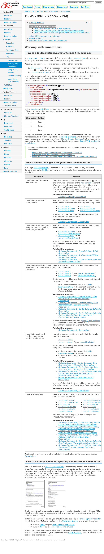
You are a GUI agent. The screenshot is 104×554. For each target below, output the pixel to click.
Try (4, 119)
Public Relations (10, 171)
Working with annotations (60, 11)
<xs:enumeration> (66, 405)
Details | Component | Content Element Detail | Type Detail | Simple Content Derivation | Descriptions (79, 453)
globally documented (90, 325)
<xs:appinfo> (36, 68)
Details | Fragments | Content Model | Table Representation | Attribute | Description (77, 369)
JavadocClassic (10, 105)
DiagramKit (8, 88)
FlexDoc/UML (8, 109)
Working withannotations (13, 64)
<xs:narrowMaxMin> (86, 280)
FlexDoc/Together (11, 116)
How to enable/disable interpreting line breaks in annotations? (62, 32)
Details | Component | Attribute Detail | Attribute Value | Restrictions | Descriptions (77, 437)
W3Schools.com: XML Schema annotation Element (53, 156)
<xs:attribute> (87, 211)
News (37, 7)
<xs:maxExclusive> (67, 412)
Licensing (62, 7)
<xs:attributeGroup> (90, 213)
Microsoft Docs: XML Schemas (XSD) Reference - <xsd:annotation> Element (64, 158)
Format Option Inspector (90, 525)
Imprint (7, 164)
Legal (6, 168)
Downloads (48, 7)
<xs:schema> (86, 185)
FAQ (7, 57)
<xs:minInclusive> (92, 407)
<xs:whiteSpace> (91, 416)
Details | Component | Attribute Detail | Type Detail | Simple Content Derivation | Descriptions (78, 442)
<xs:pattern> (89, 412)
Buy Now (85, 7)
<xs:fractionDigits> (68, 407)
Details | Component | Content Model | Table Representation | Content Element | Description (78, 309)
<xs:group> (85, 209)
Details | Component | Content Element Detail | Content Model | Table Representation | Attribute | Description (79, 378)
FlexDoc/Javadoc (9, 92)
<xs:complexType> (66, 211)
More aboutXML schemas (13, 80)
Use (4, 133)
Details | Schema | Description (72, 199)
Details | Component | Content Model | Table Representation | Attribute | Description (78, 373)
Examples (10, 43)
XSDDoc (7, 39)
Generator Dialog (70, 527)
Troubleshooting (14, 75)
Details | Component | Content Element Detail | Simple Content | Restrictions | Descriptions (79, 448)
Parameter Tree (12, 50)
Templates (10, 53)
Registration (9, 126)
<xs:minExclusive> (92, 405)
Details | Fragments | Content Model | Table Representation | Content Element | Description (77, 303)
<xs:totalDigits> (91, 414)
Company (6, 147)
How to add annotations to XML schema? (52, 28)
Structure (9, 46)
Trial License (9, 130)
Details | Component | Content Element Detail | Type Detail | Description (79, 264)
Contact (7, 150)
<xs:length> (64, 409)
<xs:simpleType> (66, 213)
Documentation (10, 22)
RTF (41, 533)
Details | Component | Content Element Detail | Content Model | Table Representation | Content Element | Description (79, 319)
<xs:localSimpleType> (68, 241)
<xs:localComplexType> (69, 237)
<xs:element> (64, 209)
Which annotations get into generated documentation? (59, 30)
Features (7, 19)
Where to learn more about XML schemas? (48, 41)
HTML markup (74, 539)
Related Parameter (62, 197)
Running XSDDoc (14, 60)
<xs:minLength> (90, 409)
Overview (8, 15)
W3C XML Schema (37, 58)
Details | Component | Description (73, 224)
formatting (67, 140)
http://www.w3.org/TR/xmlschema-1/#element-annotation (57, 154)
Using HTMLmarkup (12, 70)
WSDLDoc (8, 85)
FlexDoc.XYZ (8, 12)
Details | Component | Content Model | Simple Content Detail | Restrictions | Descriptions (79, 429)
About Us (8, 161)
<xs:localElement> (86, 277)
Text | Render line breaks (63, 531)
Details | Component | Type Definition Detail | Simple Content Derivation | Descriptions (78, 433)
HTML (42, 531)
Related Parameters (63, 253)
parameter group (88, 460)
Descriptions (30, 462)
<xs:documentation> (39, 73)
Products (27, 7)
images (79, 140)
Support (74, 7)
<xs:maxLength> (65, 416)
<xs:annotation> (78, 58)
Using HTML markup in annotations (44, 36)
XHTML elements (68, 138)
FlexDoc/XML (8, 25)
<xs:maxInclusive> (67, 414)
